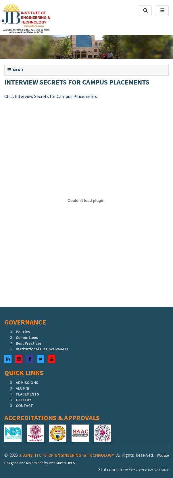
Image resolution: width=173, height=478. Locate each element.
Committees (27, 337)
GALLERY (23, 399)
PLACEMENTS (27, 394)
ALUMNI (22, 388)
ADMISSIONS (27, 382)
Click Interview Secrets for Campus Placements (50, 96)
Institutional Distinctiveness (42, 349)
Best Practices (29, 343)
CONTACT (24, 405)
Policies (23, 331)
